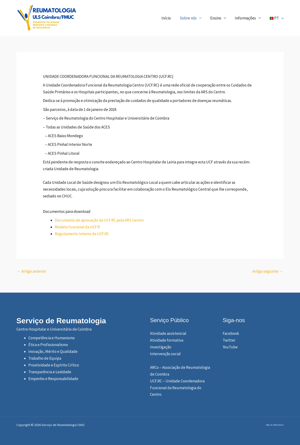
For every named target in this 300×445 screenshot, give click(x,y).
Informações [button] (245, 18)
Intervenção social (165, 353)
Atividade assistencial (168, 333)
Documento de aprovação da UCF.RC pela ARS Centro (99, 220)
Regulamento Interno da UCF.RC (82, 233)
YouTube (230, 347)
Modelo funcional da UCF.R (77, 227)
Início (169, 18)
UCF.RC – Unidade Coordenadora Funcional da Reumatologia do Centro (177, 387)
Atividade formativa (166, 340)
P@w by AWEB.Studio (275, 425)
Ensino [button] (217, 18)
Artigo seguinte (267, 271)
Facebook (231, 333)
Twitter (229, 340)
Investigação (160, 347)
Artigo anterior (31, 271)
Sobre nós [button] (190, 18)
